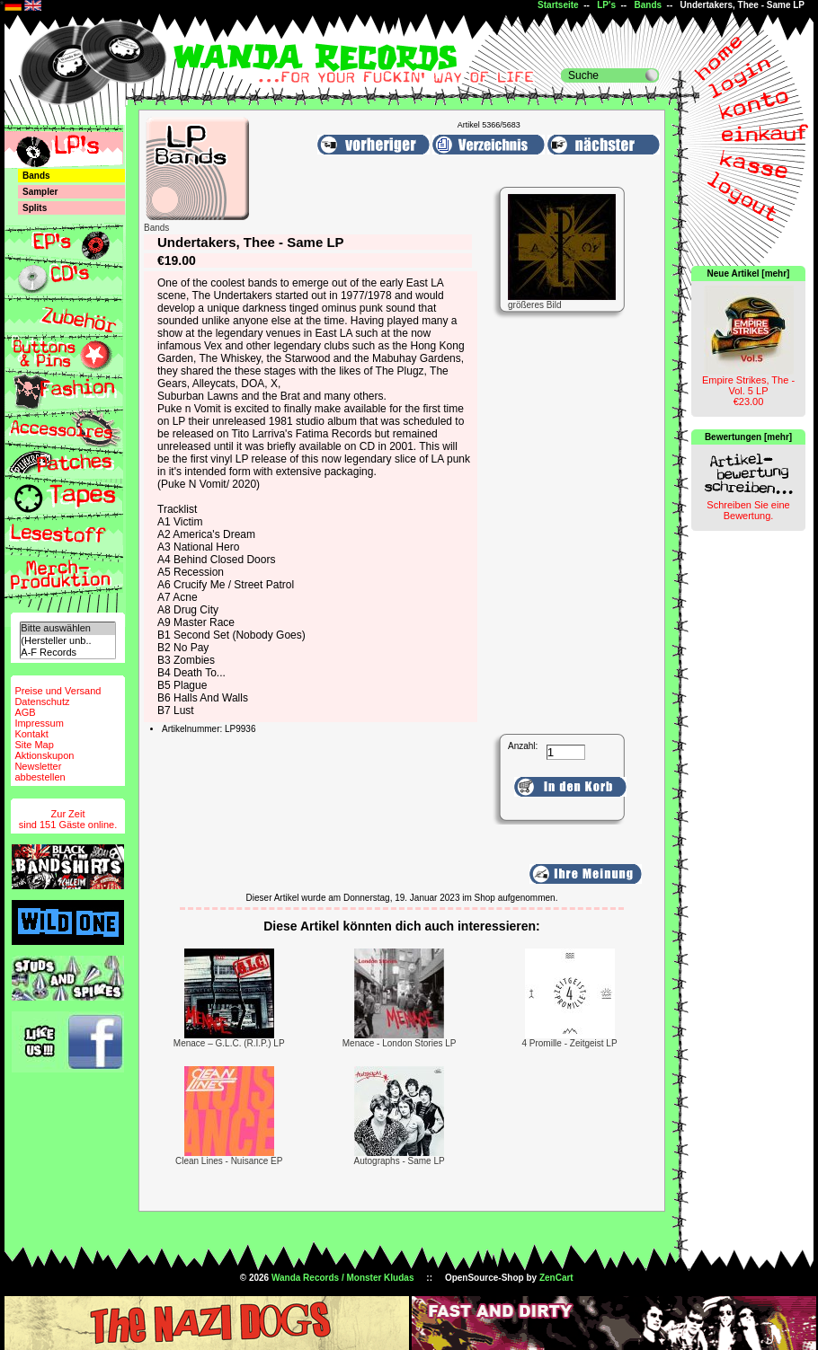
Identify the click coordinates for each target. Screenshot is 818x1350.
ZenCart (556, 1278)
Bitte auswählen (67, 628)
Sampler (40, 192)
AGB (24, 712)
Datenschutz (41, 701)
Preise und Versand (57, 690)
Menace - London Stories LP (399, 1043)
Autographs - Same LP (399, 1161)
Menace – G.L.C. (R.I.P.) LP (229, 1043)
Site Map (33, 744)
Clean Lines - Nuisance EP (229, 1161)
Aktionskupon (44, 755)
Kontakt (31, 733)
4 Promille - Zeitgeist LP (569, 1043)
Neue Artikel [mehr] (748, 273)
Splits (34, 208)
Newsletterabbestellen (39, 771)
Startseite (558, 5)
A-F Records (67, 652)
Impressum (38, 723)
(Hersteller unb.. (67, 641)
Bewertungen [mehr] (748, 437)
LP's (606, 5)
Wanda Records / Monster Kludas (342, 1278)
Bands (648, 5)
